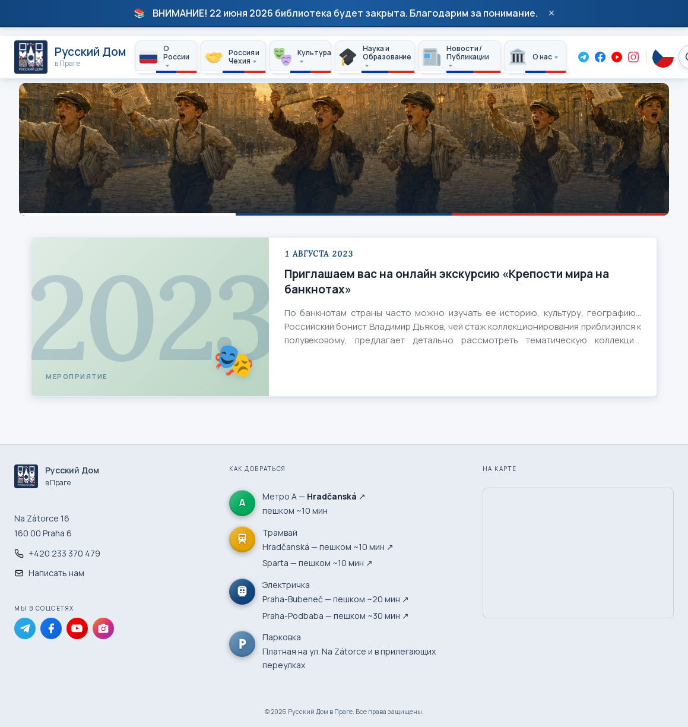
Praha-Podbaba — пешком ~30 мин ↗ (335, 615)
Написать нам (49, 573)
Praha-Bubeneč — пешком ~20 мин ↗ (335, 599)
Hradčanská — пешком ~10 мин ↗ (328, 546)
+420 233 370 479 (57, 553)
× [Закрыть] (552, 13)
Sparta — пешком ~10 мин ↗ (317, 562)
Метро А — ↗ (314, 496)
